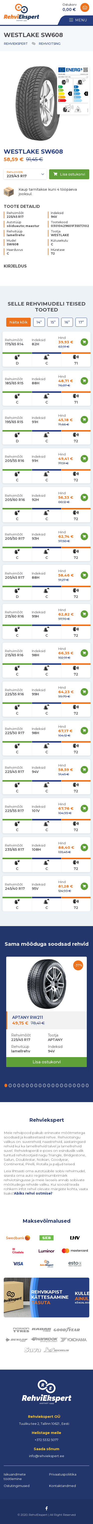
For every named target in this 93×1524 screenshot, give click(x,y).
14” (39, 322)
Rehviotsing (50, 43)
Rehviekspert (16, 43)
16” (67, 322)
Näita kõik (18, 322)
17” (81, 322)
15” (53, 322)
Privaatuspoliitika (62, 1474)
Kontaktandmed (62, 1486)
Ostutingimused (17, 1486)
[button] (5, 1085)
